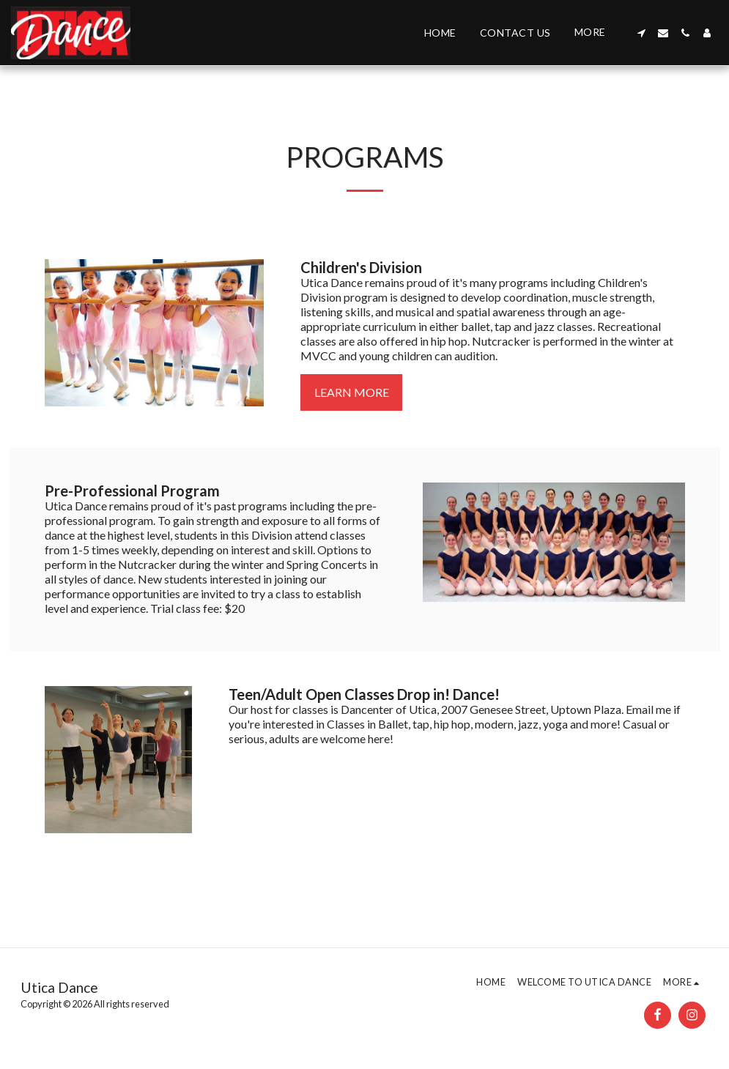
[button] (641, 33)
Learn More (351, 392)
